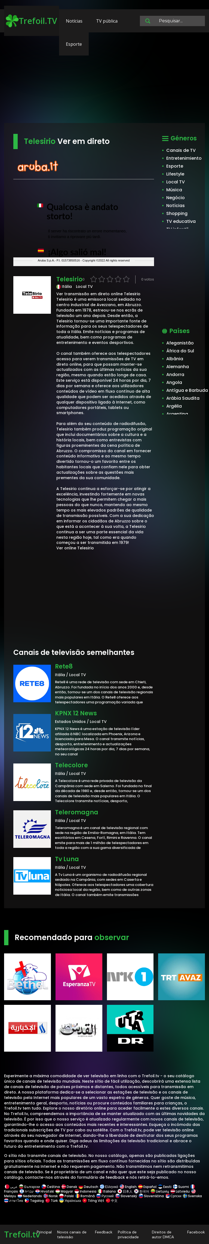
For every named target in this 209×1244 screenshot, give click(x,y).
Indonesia (85, 1191)
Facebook (196, 1232)
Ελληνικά (109, 1186)
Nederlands (30, 1196)
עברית (27, 1191)
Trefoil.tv (22, 1234)
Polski (67, 1196)
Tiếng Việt (93, 1200)
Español (147, 1186)
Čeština (51, 1186)
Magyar (64, 1191)
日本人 (125, 1191)
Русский (105, 1196)
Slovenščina (151, 1196)
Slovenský (126, 1196)
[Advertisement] (104, 80)
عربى (11, 1186)
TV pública (107, 21)
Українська (70, 1200)
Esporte (74, 44)
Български (29, 1186)
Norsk (51, 1196)
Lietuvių (160, 1191)
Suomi (181, 1186)
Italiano (107, 1191)
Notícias (74, 21)
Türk (52, 1200)
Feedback (103, 1232)
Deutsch (88, 1186)
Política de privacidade (128, 1234)
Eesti (164, 1186)
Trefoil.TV (31, 20)
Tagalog (34, 1200)
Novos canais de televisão (72, 1234)
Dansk (69, 1186)
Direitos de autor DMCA (163, 1234)
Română (85, 1196)
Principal (44, 1232)
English (128, 1186)
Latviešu (180, 1191)
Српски (173, 1196)
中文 (111, 1200)
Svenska (192, 1196)
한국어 (141, 1191)
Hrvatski (45, 1191)
